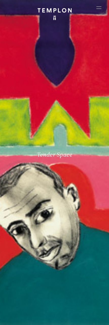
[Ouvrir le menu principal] (98, 7)
